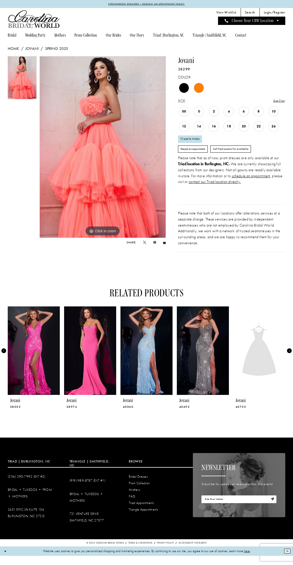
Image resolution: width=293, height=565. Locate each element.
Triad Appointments (141, 512)
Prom (47, 499)
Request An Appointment (198, 157)
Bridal (13, 499)
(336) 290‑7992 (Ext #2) (26, 485)
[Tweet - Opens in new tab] (144, 243)
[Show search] (250, 13)
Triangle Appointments (143, 519)
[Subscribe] (271, 509)
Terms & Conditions (140, 551)
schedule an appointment (251, 185)
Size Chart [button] (277, 102)
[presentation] (34, 360)
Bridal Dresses (138, 485)
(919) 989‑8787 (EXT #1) (88, 490)
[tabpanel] (22, 80)
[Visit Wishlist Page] (226, 13)
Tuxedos (30, 499)
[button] (275, 13)
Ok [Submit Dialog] (286, 560)
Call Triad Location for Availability (248, 157)
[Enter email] (238, 509)
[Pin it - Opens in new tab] (154, 243)
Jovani (32, 49)
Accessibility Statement (193, 551)
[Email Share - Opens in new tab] (164, 244)
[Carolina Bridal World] (34, 20)
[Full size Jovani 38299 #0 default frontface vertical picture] (103, 148)
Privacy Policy (165, 551)
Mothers (20, 505)
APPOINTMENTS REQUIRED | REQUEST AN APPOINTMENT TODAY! (146, 4)
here (247, 560)
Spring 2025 (56, 49)
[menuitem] (226, 13)
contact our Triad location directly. (215, 191)
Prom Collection (139, 492)
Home (13, 49)
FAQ (132, 505)
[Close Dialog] (6, 560)
